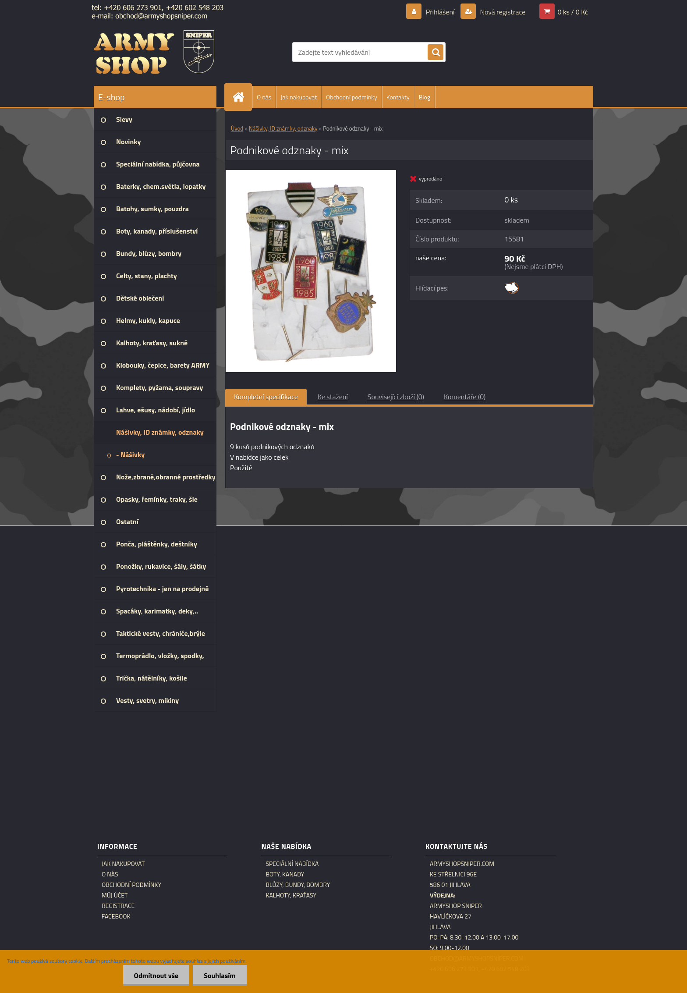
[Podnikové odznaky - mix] (311, 173)
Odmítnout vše (156, 975)
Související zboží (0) (396, 396)
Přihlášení (440, 12)
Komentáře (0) (464, 396)
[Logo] (154, 52)
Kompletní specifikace (266, 396)
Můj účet (114, 895)
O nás (264, 97)
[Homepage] (242, 97)
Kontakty (398, 97)
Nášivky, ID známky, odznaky (283, 128)
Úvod (237, 128)
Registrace (118, 906)
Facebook (116, 916)
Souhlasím (220, 975)
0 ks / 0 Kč (572, 12)
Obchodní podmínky (351, 97)
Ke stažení (333, 396)
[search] (435, 52)
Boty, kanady (285, 874)
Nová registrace (502, 12)
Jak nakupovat (298, 97)
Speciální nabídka (292, 864)
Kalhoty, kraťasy (291, 895)
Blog (424, 97)
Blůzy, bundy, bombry (298, 885)
